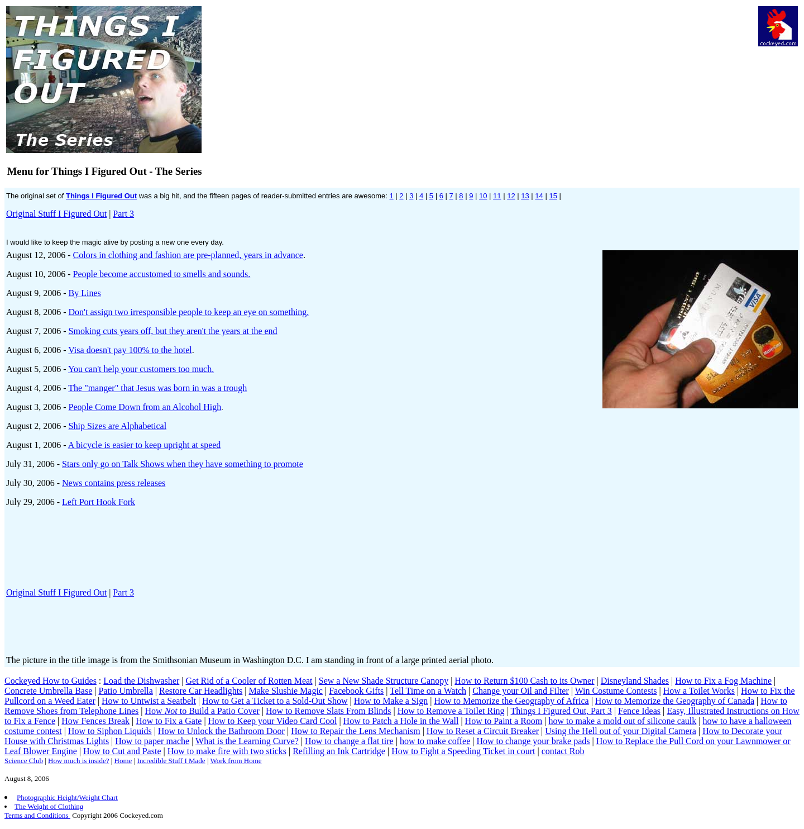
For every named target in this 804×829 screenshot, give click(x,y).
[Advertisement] (507, 31)
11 (497, 196)
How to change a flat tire (349, 741)
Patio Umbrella (125, 690)
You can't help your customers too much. (141, 369)
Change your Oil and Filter (520, 690)
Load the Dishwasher (141, 680)
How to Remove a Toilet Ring (451, 711)
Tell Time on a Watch (428, 690)
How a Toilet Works (699, 690)
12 (511, 196)
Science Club (23, 760)
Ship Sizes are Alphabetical (118, 426)
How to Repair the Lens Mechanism (355, 731)
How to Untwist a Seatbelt (149, 701)
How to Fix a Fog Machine (723, 680)
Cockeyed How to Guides (50, 680)
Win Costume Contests (616, 690)
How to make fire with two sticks (227, 751)
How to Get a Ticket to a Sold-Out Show (274, 701)
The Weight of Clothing (49, 806)
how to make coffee (435, 741)
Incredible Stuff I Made (171, 760)
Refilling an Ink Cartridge (339, 751)
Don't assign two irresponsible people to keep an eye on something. (189, 312)
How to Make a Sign (391, 701)
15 (553, 196)
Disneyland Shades (635, 680)
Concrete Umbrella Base (48, 690)
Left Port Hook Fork (98, 502)
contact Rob (563, 751)
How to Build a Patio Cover (202, 711)
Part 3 (123, 213)
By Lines (85, 293)
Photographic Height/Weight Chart (67, 797)
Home (123, 760)
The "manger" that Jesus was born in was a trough (157, 388)
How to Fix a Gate (169, 721)
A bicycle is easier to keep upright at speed (144, 445)
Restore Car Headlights (200, 690)
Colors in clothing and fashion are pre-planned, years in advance (188, 255)
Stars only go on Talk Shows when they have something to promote (182, 464)
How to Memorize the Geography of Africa (511, 701)
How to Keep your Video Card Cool (272, 721)
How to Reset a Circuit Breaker (483, 731)
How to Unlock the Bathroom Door (221, 731)
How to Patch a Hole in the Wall (401, 721)
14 (539, 196)
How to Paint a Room (504, 721)
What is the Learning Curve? (247, 741)
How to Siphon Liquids (110, 731)
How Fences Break (95, 721)
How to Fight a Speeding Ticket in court (463, 751)
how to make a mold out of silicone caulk (622, 721)
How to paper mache (152, 741)
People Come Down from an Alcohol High (145, 407)
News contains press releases (113, 483)
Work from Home (236, 760)
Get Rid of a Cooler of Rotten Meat (248, 680)
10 (483, 196)
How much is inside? (78, 760)
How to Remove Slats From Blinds (328, 711)
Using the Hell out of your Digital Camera (620, 731)
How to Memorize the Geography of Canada (674, 701)
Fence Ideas (639, 711)
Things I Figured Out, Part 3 (561, 711)
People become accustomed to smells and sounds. (162, 274)
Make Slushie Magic (286, 690)
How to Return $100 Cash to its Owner (524, 680)
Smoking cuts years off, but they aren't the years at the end (173, 331)
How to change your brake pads (533, 741)
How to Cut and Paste (122, 751)
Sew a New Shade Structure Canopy (383, 680)
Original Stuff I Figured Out (56, 213)
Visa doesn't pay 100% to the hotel (130, 350)
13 (525, 196)
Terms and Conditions (37, 815)
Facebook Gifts (356, 690)
